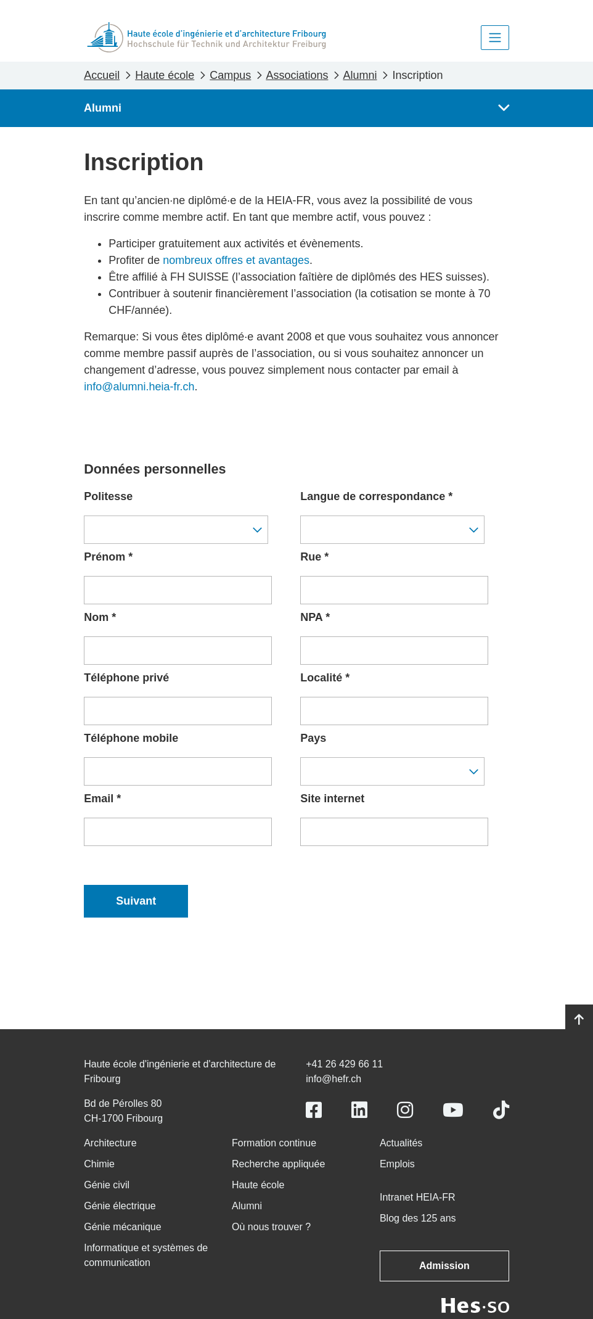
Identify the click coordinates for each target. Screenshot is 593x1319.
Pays (313, 738)
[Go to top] (579, 1020)
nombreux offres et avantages (236, 260)
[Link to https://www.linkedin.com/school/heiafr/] (359, 1110)
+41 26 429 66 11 (344, 1064)
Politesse (108, 496)
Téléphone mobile (131, 738)
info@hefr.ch (333, 1079)
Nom (100, 617)
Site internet (332, 798)
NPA (315, 617)
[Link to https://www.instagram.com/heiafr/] (405, 1110)
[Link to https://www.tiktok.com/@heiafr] (501, 1110)
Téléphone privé (126, 678)
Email (102, 798)
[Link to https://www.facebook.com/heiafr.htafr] (314, 1110)
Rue (314, 557)
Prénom (108, 557)
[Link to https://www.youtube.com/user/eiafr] (453, 1110)
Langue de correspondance (376, 496)
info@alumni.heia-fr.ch (139, 386)
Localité (325, 678)
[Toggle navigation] (495, 37)
